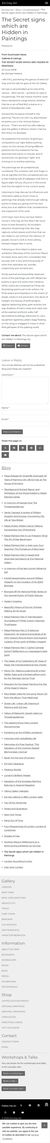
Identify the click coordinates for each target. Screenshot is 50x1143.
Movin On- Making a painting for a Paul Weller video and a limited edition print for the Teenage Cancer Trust (25, 675)
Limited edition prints (15, 1001)
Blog (6, 468)
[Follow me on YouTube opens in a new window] (22, 1112)
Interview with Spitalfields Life (20, 738)
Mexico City (8, 903)
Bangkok (7, 919)
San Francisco (10, 930)
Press (5, 976)
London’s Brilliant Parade (17, 775)
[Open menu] (45, 3)
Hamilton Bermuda (13, 935)
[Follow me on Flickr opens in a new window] (14, 1112)
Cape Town (8, 914)
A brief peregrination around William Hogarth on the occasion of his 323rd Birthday (23, 582)
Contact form (10, 1041)
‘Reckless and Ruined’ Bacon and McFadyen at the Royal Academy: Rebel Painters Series (25, 493)
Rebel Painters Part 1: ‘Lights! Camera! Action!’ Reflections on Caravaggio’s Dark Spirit (25, 651)
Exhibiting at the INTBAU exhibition (23, 732)
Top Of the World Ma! (15, 803)
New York (8, 892)
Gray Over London (13, 867)
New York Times (12, 814)
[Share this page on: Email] (5, 455)
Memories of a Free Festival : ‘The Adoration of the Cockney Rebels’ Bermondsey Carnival (21, 748)
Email (5, 419)
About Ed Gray (10, 949)
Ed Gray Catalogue (14, 764)
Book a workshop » (13, 1073)
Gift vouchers (10, 1027)
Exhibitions (9, 981)
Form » (8, 345)
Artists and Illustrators (15, 809)
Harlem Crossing (13, 601)
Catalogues (9, 1017)
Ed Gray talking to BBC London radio (23, 797)
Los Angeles (9, 924)
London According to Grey (18, 861)
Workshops (9, 960)
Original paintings (13, 1006)
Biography (8, 955)
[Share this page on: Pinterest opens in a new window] (31, 448)
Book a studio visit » (13, 1088)
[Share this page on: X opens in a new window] (5, 448)
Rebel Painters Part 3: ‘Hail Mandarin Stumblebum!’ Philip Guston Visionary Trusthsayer (24, 621)
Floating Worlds (12, 769)
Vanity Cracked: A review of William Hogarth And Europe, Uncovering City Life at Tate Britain (24, 516)
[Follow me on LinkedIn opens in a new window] (38, 1105)
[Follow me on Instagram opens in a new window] (5, 1112)
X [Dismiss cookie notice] (44, 1125)
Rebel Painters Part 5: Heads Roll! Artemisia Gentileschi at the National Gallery (23, 559)
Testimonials (10, 987)
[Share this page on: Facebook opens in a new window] (14, 448)
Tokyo (5, 908)
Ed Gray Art (9, 3)
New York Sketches (14, 898)
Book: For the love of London (19, 758)
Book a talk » (10, 1081)
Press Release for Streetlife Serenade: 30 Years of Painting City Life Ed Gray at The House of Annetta (25, 480)
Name (5, 408)
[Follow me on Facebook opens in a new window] (29, 1105)
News (5, 965)
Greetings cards (12, 1022)
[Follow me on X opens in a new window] (21, 1105)
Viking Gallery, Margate (16, 791)
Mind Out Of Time (13, 820)
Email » (23, 345)
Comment (8, 375)
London (6, 887)
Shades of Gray (12, 836)
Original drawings (13, 1011)
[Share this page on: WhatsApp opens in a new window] (40, 448)
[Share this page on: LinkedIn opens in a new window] (22, 448)
